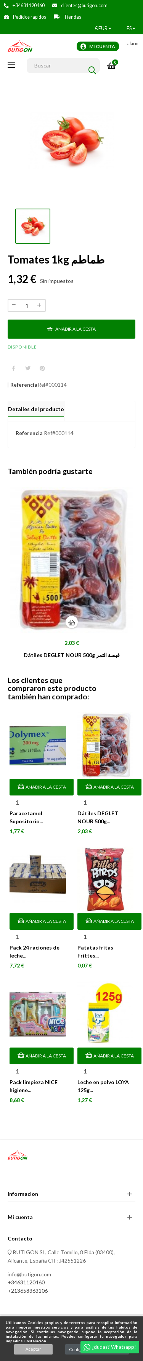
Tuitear (28, 368)
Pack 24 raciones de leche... (34, 951)
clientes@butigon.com (84, 5)
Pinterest (42, 368)
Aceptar (33, 1349)
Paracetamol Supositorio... (26, 817)
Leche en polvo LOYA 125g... (103, 1086)
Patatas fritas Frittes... (95, 951)
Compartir (13, 368)
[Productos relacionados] (103, 28)
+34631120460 (29, 5)
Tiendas (72, 17)
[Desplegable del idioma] (131, 28)
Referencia (23, 384)
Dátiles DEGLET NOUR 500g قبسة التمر (72, 655)
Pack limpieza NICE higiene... (34, 1086)
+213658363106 (28, 1290)
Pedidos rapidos (29, 17)
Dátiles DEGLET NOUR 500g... (97, 817)
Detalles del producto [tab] (36, 409)
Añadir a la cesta (71, 329)
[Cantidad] (27, 305)
